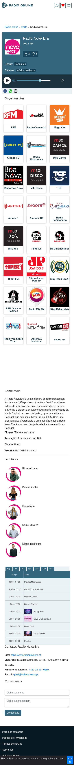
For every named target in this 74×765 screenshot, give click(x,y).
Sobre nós (7, 749)
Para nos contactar (12, 732)
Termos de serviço (12, 743)
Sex (37, 569)
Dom (51, 569)
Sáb (44, 569)
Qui (29, 569)
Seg (8, 569)
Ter (15, 569)
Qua (22, 569)
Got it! (70, 760)
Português (20, 64)
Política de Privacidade (14, 738)
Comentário (13, 712)
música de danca (26, 70)
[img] (69, 5)
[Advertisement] (37, 17)
